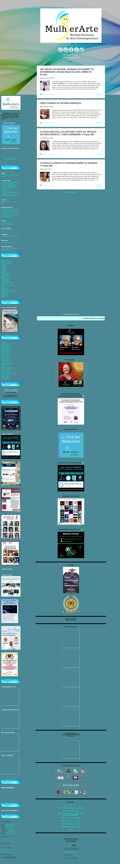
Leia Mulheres (5, 361)
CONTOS (3, 269)
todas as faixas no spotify (9, 159)
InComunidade (5, 358)
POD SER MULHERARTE (7, 285)
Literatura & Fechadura (7, 363)
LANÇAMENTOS (5, 281)
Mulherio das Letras (6, 369)
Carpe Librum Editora (6, 347)
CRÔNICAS (4, 270)
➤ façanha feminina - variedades (10, 236)
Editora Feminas (5, 350)
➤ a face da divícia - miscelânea (9, 209)
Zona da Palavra (5, 379)
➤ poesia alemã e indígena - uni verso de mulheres (9, 249)
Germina (3, 357)
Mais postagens (71, 192)
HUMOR (3, 278)
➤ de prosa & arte (6, 222)
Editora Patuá (4, 351)
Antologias (58, 61)
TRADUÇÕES (4, 295)
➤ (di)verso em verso (7, 230)
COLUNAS (4, 268)
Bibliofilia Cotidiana (6, 344)
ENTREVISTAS (5, 273)
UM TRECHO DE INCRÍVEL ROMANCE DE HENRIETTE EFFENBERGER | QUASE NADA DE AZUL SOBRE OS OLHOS (67, 72)
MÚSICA (3, 283)
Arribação (3, 343)
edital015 (87, 61)
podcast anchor (65, 818)
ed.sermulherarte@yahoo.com (7, 851)
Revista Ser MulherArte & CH (11, 834)
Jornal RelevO (5, 360)
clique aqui (3, 845)
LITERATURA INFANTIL (7, 282)
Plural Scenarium (5, 370)
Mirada (3, 366)
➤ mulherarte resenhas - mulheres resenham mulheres (10, 215)
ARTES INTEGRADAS (6, 262)
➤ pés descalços (5, 242)
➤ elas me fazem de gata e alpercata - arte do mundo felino (9, 186)
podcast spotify (75, 818)
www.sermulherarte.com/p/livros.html (12, 825)
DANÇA (3, 272)
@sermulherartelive (10, 828)
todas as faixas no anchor (9, 158)
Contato (78, 61)
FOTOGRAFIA (4, 275)
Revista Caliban (5, 372)
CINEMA (3, 266)
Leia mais (99, 94)
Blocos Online (5, 345)
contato (77, 811)
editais (71, 811)
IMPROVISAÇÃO (5, 279)
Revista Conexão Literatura (8, 373)
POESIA (3, 286)
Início (43, 61)
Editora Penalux (5, 353)
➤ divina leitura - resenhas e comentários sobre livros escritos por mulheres (10, 212)
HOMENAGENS (5, 276)
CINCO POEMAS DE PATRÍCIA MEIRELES (60, 103)
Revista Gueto (5, 374)
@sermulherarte (9, 827)
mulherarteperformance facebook (71, 826)
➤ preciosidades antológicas (9, 195)
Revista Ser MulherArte (10, 832)
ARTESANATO (5, 265)
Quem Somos (69, 61)
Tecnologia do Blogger (71, 852)
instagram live (77, 821)
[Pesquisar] (104, 4)
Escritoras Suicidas (6, 356)
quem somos (73, 805)
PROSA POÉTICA (5, 289)
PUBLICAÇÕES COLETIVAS (8, 291)
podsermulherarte (11, 829)
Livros (50, 61)
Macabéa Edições (6, 364)
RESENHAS (4, 292)
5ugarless (75, 855)
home (66, 805)
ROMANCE (4, 294)
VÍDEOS (3, 297)
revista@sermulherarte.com (7, 840)
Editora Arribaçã (5, 348)
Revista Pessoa (5, 376)
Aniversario (96, 61)
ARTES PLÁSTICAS (6, 263)
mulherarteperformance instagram (71, 824)
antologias (66, 811)
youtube (71, 829)
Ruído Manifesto (5, 377)
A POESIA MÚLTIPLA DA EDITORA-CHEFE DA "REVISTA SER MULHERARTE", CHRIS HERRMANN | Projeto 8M (68, 133)
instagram (69, 821)
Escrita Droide (5, 354)
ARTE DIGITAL (5, 260)
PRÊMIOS (4, 288)
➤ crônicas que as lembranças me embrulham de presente (10, 183)
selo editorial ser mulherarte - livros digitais (71, 808)
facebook (63, 821)
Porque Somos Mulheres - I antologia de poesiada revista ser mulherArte (71, 814)
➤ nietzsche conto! (6, 191)
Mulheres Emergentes (7, 367)
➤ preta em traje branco (7, 224)
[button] (101, 69)
